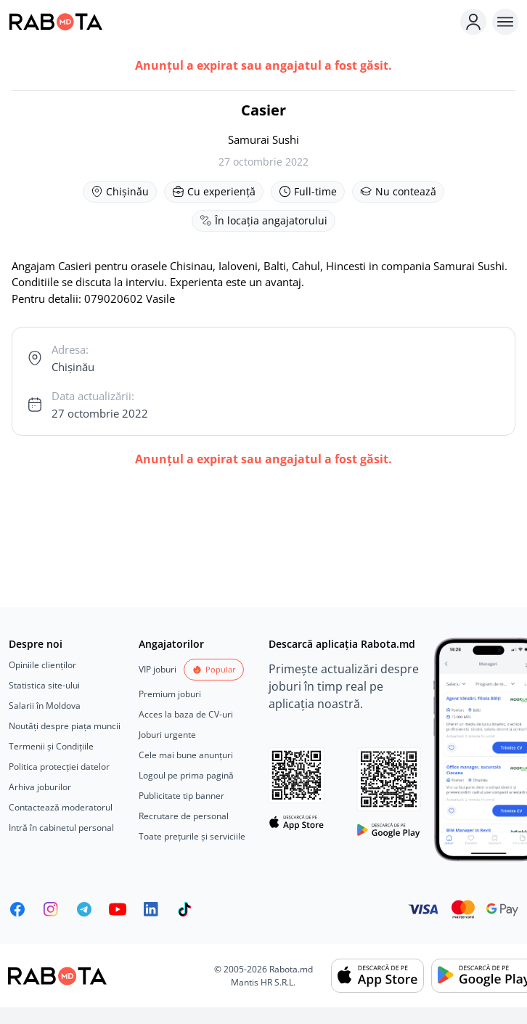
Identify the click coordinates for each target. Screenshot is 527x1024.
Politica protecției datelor (59, 766)
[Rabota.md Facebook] (17, 909)
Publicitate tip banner (181, 795)
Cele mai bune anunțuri (186, 755)
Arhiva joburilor (40, 787)
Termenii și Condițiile (51, 746)
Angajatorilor (171, 644)
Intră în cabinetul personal (61, 827)
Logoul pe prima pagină (186, 775)
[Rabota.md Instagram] (50, 909)
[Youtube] (117, 909)
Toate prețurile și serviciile (192, 836)
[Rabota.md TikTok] (184, 909)
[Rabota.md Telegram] (84, 909)
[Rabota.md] (231, 22)
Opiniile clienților (42, 665)
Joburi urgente (167, 734)
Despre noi (35, 644)
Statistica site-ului (44, 685)
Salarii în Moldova (45, 705)
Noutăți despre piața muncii (64, 726)
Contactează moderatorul (61, 807)
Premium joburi (170, 694)
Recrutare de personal (184, 816)
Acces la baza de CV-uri (186, 714)
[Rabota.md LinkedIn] (151, 909)
